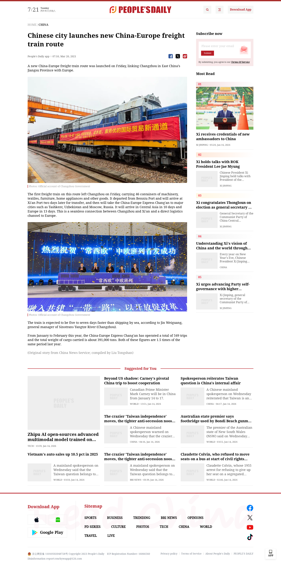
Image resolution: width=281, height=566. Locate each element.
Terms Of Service (240, 62)
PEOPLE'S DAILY (243, 553)
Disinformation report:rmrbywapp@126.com (55, 558)
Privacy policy (169, 553)
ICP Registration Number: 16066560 (128, 553)
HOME (32, 24)
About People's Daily (217, 553)
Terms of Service (191, 553)
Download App (240, 9)
